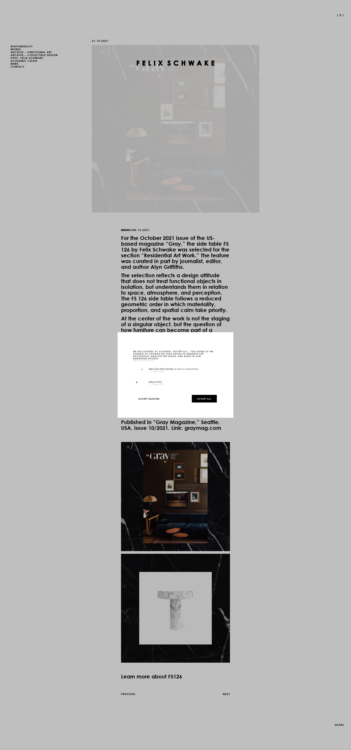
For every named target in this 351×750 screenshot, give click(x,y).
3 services (156, 371)
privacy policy (143, 360)
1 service (156, 384)
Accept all (204, 398)
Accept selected (149, 398)
